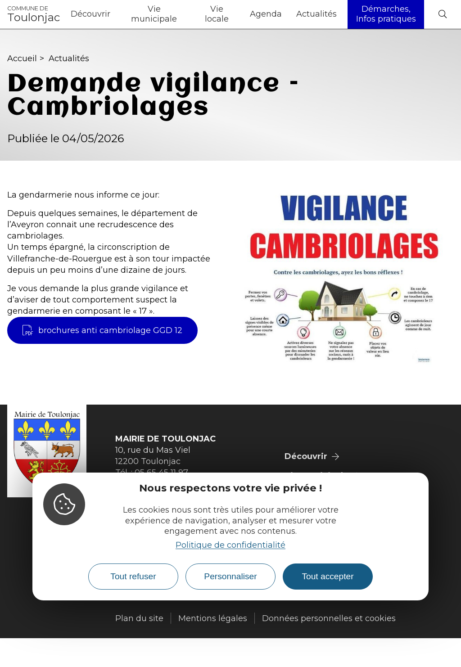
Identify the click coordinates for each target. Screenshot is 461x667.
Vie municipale (154, 14)
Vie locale (217, 14)
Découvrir (90, 14)
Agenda (266, 14)
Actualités (316, 14)
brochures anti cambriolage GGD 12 (102, 330)
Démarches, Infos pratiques (386, 14)
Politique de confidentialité (230, 545)
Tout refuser (133, 576)
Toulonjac (33, 14)
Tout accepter (327, 576)
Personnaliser (230, 576)
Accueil (22, 58)
